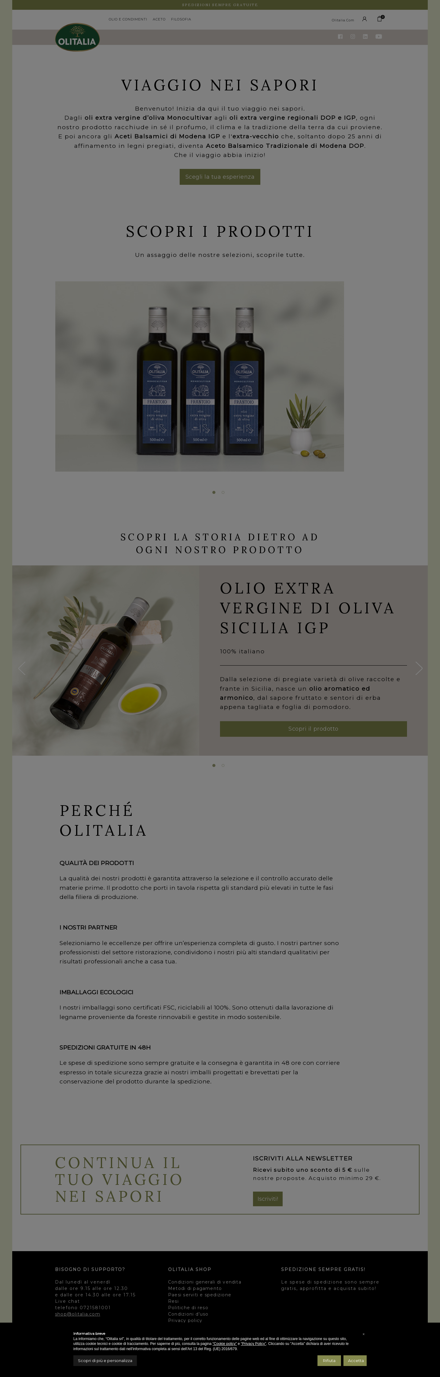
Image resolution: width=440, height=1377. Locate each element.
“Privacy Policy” (253, 1344)
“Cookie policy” (225, 1344)
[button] (364, 1334)
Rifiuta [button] (329, 1360)
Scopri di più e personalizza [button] (105, 1360)
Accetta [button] (356, 1360)
